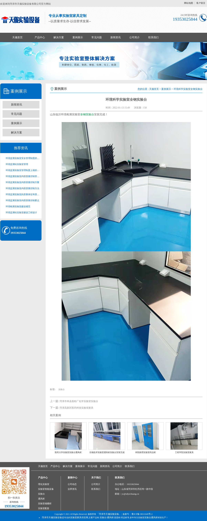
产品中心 (40, 37)
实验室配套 (43, 508)
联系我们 (153, 37)
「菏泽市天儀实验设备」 (109, 514)
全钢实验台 (87, 114)
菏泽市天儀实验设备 (52, 517)
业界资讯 (72, 489)
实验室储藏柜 (44, 503)
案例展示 (78, 37)
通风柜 (41, 498)
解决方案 (59, 37)
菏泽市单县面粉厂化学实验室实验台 (79, 401)
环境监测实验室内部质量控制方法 (22, 188)
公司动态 (72, 484)
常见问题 (96, 37)
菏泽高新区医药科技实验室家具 (76, 408)
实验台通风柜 (151, 517)
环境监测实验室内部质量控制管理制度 (22, 176)
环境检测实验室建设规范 (18, 206)
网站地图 (188, 3)
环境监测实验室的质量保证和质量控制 (22, 194)
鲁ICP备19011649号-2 (142, 514)
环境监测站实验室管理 (17, 164)
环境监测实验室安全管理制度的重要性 (22, 158)
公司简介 (134, 37)
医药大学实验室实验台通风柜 (68, 452)
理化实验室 (43, 484)
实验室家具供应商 (79, 517)
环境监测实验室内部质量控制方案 (22, 182)
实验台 (61, 389)
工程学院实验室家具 (184, 452)
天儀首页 (17, 37)
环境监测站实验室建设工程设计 (21, 212)
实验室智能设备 (46, 489)
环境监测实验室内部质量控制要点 (22, 200)
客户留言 (200, 3)
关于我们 (96, 477)
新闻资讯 (115, 37)
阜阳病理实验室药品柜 (145, 452)
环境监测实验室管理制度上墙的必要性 (22, 170)
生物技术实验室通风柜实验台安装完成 (107, 452)
